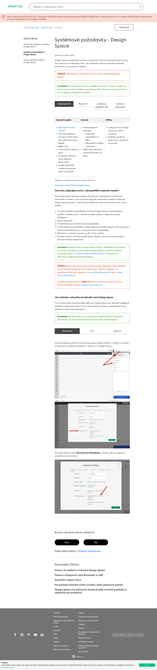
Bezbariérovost (84, 638)
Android (117, 331)
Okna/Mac (67, 331)
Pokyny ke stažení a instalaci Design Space (37, 45)
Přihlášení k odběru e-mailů (128, 635)
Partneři (57, 613)
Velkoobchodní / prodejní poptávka (88, 647)
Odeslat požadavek (89, 551)
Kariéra (57, 642)
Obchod (81, 624)
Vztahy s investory (61, 646)
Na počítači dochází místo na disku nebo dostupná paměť (89, 584)
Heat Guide (83, 651)
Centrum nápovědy (31, 28)
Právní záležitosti (61, 617)
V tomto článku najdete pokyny (90, 253)
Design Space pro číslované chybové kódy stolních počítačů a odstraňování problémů (91, 591)
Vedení (81, 613)
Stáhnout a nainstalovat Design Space (72, 185)
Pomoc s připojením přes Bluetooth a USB (79, 575)
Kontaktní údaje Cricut (68, 579)
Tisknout (124, 27)
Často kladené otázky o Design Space (35, 61)
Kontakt (57, 630)
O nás (56, 626)
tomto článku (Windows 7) (98, 272)
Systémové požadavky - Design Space (35, 53)
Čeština (77, 657)
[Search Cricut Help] (86, 6)
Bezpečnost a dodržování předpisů (88, 633)
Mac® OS (82, 104)
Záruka (81, 628)
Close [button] (147, 665)
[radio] (67, 542)
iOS (92, 331)
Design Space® (46, 28)
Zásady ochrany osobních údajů (64, 621)
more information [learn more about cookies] (7, 668)
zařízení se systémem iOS (101, 105)
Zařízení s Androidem (120, 105)
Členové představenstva (88, 617)
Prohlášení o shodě (85, 642)
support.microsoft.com (91, 285)
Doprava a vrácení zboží (88, 620)
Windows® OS (64, 104)
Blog (55, 638)
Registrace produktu (62, 649)
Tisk (55, 634)
